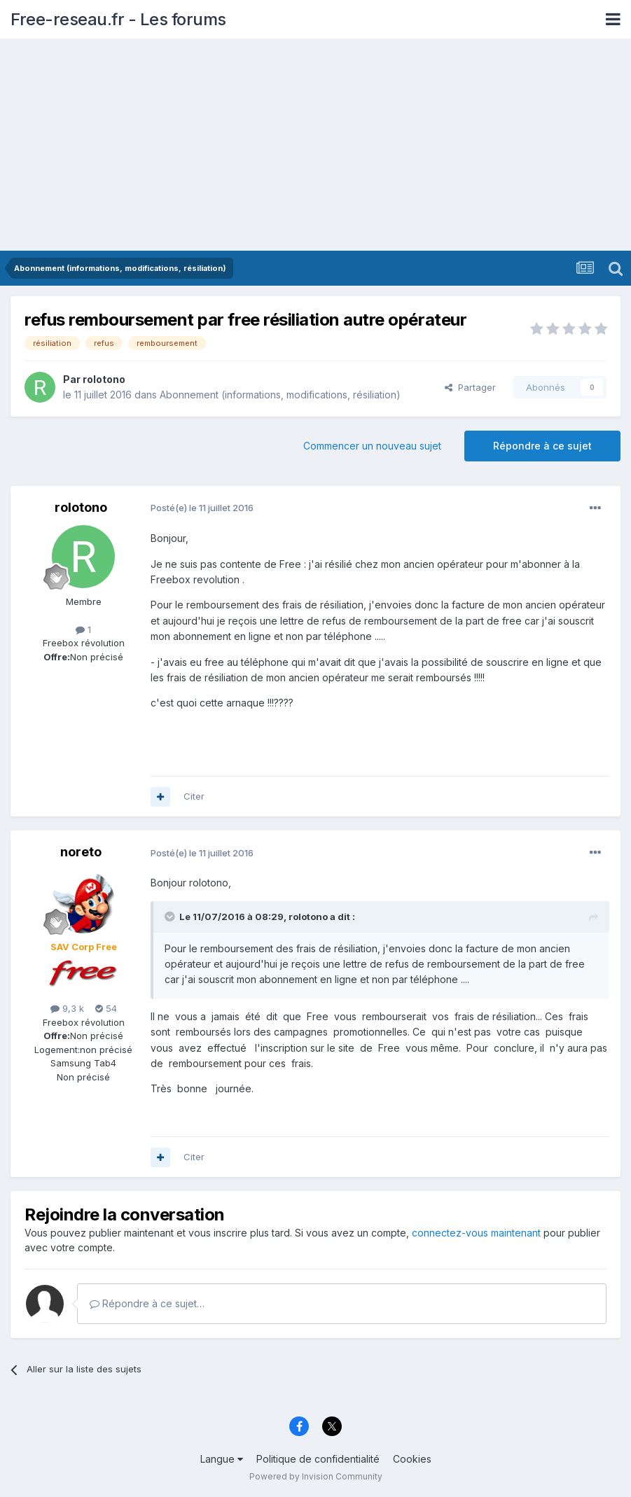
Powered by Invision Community (315, 1476)
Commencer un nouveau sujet (372, 446)
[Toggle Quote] (171, 916)
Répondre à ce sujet (542, 446)
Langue (221, 1459)
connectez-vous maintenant (476, 1233)
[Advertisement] (315, 146)
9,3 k (67, 1008)
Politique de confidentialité (318, 1459)
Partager (470, 387)
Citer (193, 796)
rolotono (104, 379)
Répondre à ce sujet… (147, 1303)
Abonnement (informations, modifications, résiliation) (280, 395)
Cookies (412, 1459)
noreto (81, 851)
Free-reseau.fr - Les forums (118, 19)
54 (106, 1008)
